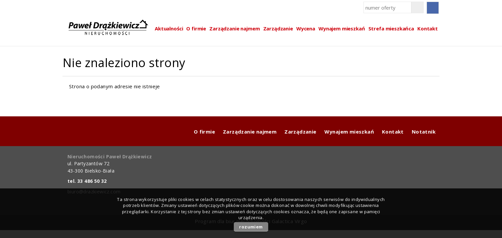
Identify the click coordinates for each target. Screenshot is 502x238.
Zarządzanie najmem (234, 28)
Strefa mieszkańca (391, 28)
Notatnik (424, 131)
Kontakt (427, 28)
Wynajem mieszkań (341, 28)
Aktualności (169, 28)
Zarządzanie (278, 28)
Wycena (305, 28)
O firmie (196, 28)
